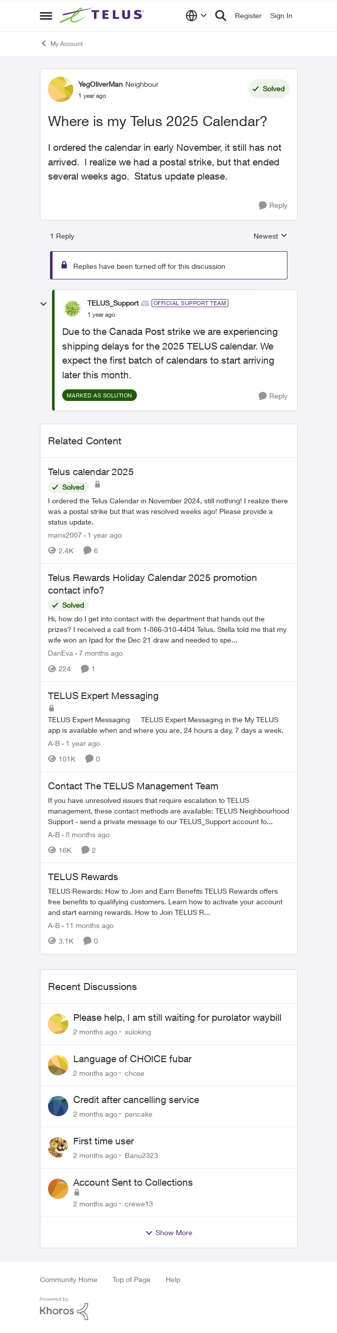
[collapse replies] (43, 304)
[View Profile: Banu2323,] (58, 1147)
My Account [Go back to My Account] (61, 43)
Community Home (69, 1279)
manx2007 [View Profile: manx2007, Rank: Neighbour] (65, 535)
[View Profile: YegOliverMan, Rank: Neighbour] (60, 89)
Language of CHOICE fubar (132, 1058)
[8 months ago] (86, 834)
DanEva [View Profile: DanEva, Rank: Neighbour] (60, 653)
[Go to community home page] (103, 16)
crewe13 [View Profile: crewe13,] (139, 1203)
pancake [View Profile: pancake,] (139, 1114)
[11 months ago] (88, 925)
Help (173, 1279)
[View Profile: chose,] (58, 1065)
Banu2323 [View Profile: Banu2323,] (141, 1155)
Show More (168, 1232)
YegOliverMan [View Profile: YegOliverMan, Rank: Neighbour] (100, 84)
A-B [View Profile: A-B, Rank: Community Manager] (54, 743)
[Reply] (273, 205)
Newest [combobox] (270, 236)
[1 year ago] (103, 535)
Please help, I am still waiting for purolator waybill (177, 1017)
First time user (103, 1140)
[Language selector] (196, 16)
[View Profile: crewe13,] (58, 1189)
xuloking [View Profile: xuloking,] (138, 1031)
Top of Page (132, 1279)
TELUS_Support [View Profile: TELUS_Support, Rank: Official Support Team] (112, 303)
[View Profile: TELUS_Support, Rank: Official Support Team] (72, 309)
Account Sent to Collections (133, 1182)
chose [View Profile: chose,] (135, 1072)
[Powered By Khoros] (169, 1308)
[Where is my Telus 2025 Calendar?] (101, 314)
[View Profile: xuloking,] (58, 1024)
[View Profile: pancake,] (58, 1106)
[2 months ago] (95, 1031)
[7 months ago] (99, 653)
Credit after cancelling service (136, 1099)
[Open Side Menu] (46, 15)
